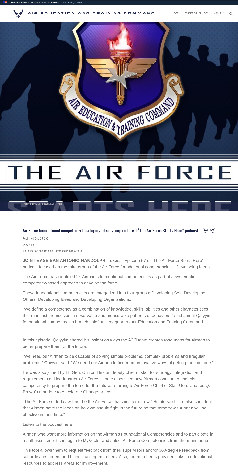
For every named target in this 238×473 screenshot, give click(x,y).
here (68, 424)
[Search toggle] (232, 13)
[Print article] (205, 230)
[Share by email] (212, 230)
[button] (74, 3)
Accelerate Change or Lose (88, 392)
